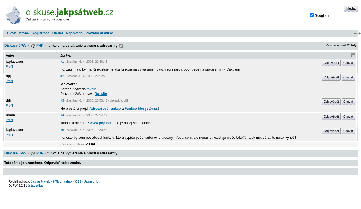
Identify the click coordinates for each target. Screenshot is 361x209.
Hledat (57, 33)
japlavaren (14, 62)
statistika (36, 185)
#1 (62, 61)
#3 (62, 100)
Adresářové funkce (105, 109)
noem (10, 115)
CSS (78, 181)
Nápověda (74, 33)
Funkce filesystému (141, 109)
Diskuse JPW (15, 46)
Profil (9, 66)
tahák (68, 181)
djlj (8, 76)
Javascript (91, 181)
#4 (62, 115)
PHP (39, 46)
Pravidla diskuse (99, 33)
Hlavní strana (18, 33)
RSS (121, 46)
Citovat (348, 62)
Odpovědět (331, 62)
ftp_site (101, 94)
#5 (62, 129)
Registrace (40, 33)
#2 (62, 76)
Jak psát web (40, 181)
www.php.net (100, 123)
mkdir (91, 89)
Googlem (319, 15)
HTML (57, 181)
